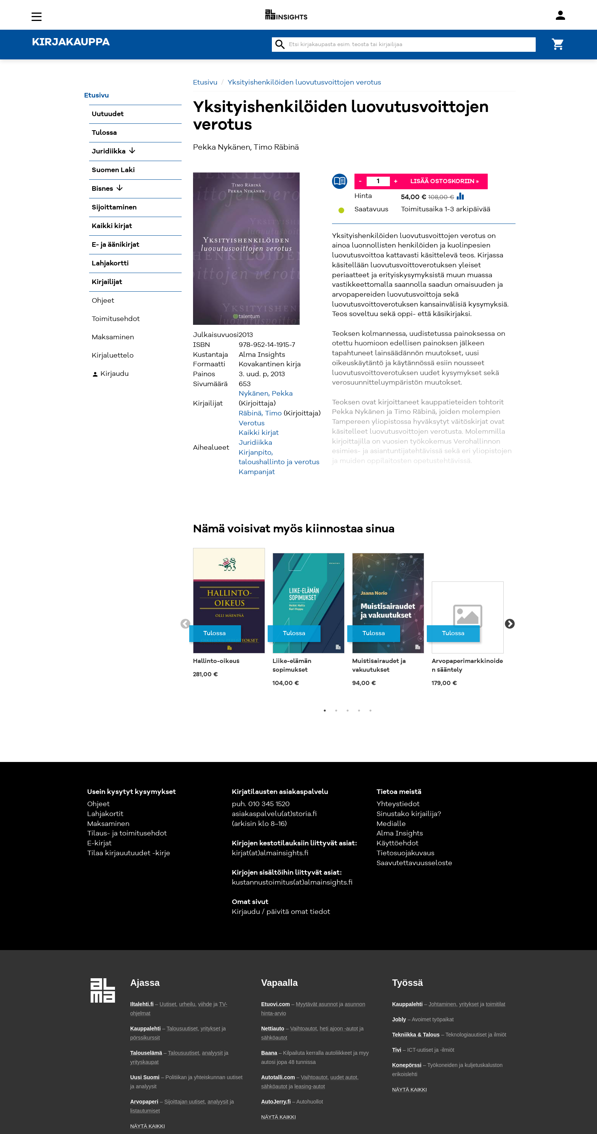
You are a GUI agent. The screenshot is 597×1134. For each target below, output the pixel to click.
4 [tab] (359, 710)
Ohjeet (98, 804)
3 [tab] (347, 710)
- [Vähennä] (360, 181)
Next (510, 624)
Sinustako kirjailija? (409, 814)
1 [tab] (325, 710)
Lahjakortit (105, 814)
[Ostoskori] (558, 43)
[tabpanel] (229, 615)
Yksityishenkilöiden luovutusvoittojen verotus (304, 82)
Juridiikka (255, 442)
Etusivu (205, 82)
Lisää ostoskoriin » (444, 182)
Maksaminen (108, 824)
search (280, 44)
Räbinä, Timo (260, 413)
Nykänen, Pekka (266, 393)
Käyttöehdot (397, 843)
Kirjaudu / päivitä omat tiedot (281, 912)
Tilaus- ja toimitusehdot (127, 833)
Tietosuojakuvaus (405, 853)
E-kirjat (99, 843)
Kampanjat (257, 472)
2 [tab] (336, 710)
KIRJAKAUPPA (71, 42)
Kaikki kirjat (259, 433)
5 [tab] (370, 710)
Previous (185, 624)
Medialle (391, 824)
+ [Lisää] (395, 181)
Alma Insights (400, 833)
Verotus (252, 423)
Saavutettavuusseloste (414, 863)
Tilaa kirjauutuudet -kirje (128, 853)
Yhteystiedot (398, 804)
